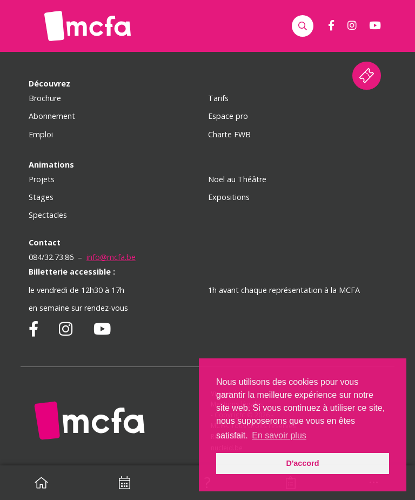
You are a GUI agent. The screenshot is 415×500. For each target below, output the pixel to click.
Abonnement (52, 116)
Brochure (45, 98)
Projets (42, 179)
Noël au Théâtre (237, 179)
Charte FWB (229, 134)
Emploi (41, 134)
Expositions (229, 197)
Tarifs (218, 98)
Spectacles (48, 215)
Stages (41, 197)
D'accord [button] (302, 463)
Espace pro (228, 116)
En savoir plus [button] (279, 435)
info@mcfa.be (111, 257)
